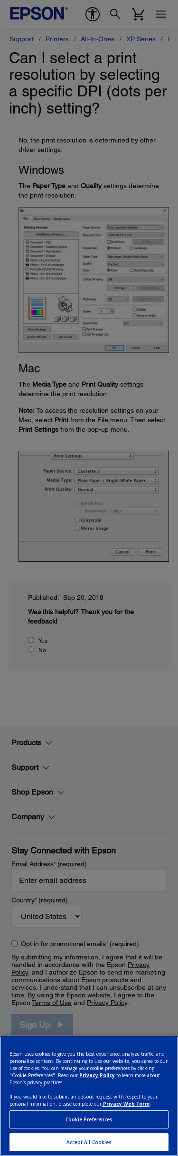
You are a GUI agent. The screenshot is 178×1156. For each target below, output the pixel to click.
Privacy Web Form (126, 1103)
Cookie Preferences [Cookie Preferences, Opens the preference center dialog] (89, 1119)
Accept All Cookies (89, 1142)
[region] (89, 1096)
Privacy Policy (97, 1075)
